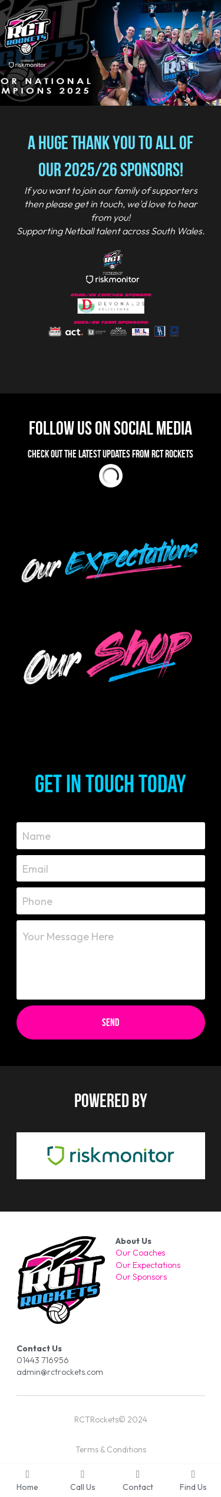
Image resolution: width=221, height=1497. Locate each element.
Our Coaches (140, 1252)
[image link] (111, 558)
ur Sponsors (145, 1276)
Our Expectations (148, 1265)
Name (36, 836)
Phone (37, 901)
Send (110, 1022)
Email (35, 868)
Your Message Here (68, 936)
